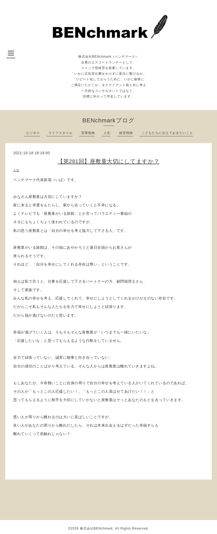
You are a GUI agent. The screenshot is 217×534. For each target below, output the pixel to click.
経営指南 (126, 133)
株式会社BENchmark (96, 528)
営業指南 (88, 133)
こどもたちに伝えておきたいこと (167, 133)
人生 (107, 133)
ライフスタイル (61, 133)
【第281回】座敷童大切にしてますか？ (108, 161)
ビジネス (33, 133)
